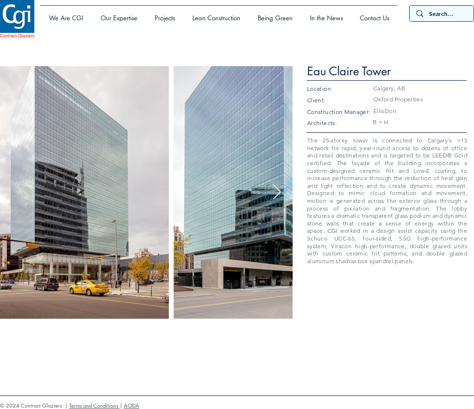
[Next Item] (276, 192)
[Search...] (441, 14)
